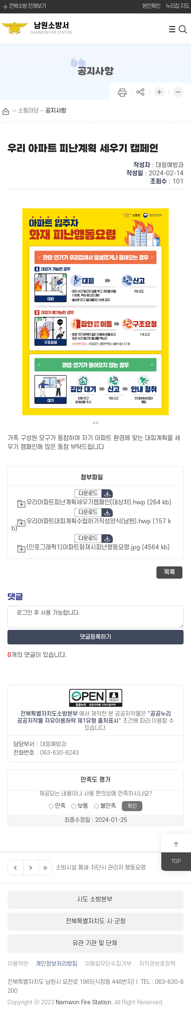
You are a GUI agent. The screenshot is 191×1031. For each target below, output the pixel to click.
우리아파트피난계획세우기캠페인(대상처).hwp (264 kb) (98, 502)
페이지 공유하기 (141, 91)
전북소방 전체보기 (24, 6)
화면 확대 (159, 91)
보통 (83, 806)
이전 (14, 867)
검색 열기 (183, 28)
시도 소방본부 (95, 899)
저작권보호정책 (157, 964)
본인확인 (151, 6)
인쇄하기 (122, 91)
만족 (60, 806)
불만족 (108, 806)
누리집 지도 (177, 6)
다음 (29, 867)
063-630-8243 (59, 752)
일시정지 (45, 867)
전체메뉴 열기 (172, 28)
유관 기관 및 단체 (95, 943)
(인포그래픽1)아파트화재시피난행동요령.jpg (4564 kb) (98, 547)
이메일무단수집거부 (108, 964)
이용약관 (17, 964)
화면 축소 (178, 91)
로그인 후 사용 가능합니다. (95, 617)
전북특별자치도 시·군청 (96, 921)
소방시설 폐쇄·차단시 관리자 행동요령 (101, 867)
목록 (169, 572)
